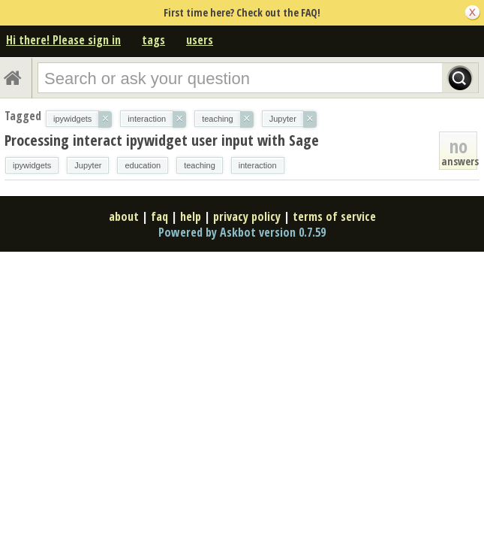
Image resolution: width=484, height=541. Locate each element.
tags (153, 40)
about (124, 216)
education (143, 165)
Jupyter (87, 165)
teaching (199, 165)
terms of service (334, 216)
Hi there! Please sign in (63, 40)
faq (159, 216)
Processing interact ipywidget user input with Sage (162, 140)
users (199, 40)
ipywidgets (32, 165)
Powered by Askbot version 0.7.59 (242, 232)
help (190, 216)
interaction (258, 165)
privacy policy (247, 216)
